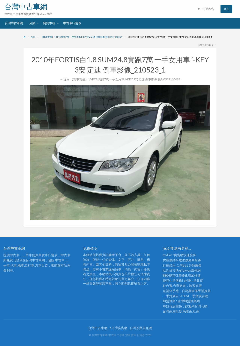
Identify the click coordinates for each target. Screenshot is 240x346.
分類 (32, 23)
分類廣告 (195, 265)
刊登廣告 (206, 9)
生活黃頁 (196, 281)
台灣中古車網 (25, 6)
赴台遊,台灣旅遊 (174, 286)
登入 (226, 9)
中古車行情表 (72, 23)
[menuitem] (205, 9)
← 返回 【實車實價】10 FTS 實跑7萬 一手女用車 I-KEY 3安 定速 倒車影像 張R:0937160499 (120, 79)
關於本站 (49, 23)
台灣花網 (201, 306)
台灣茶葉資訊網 (141, 328)
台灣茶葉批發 (172, 311)
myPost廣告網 (173, 255)
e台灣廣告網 (118, 328)
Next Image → (207, 44)
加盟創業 (190, 301)
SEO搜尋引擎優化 (175, 275)
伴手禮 (199, 291)
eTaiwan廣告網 (190, 270)
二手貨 (194, 296)
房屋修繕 (169, 260)
